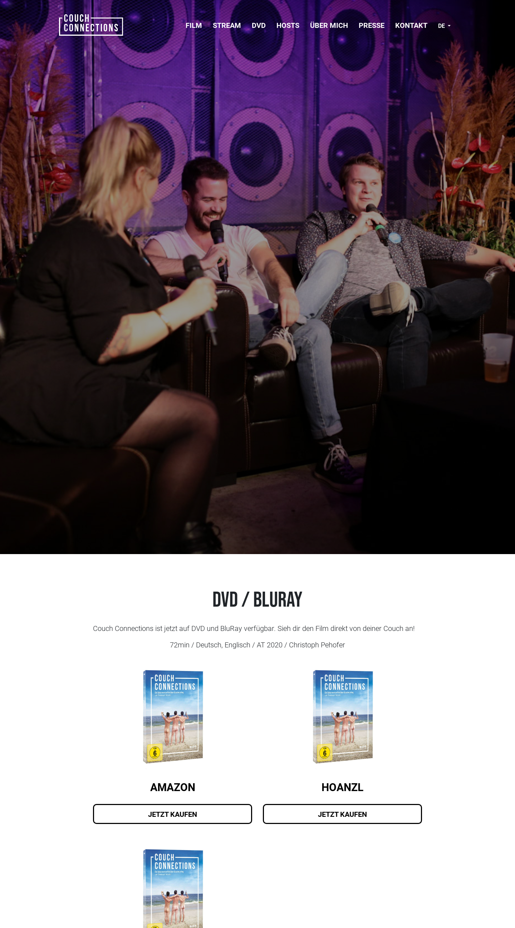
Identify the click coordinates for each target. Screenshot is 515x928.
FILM (194, 25)
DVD (259, 25)
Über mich (329, 25)
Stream (227, 25)
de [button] (442, 25)
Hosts (287, 25)
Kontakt (411, 25)
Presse (371, 25)
